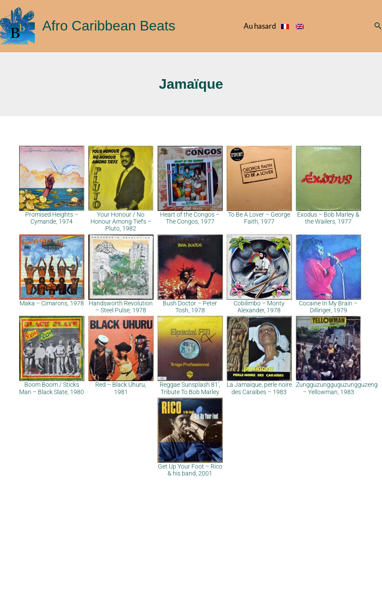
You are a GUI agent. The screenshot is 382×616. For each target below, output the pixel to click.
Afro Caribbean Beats (108, 25)
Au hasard (260, 25)
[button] (378, 25)
